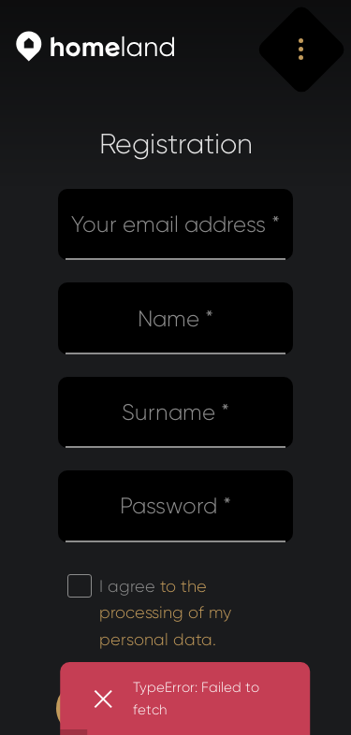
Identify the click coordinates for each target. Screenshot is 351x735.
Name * (175, 319)
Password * (175, 506)
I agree (165, 613)
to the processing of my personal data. (165, 613)
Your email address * (175, 224)
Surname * (175, 412)
